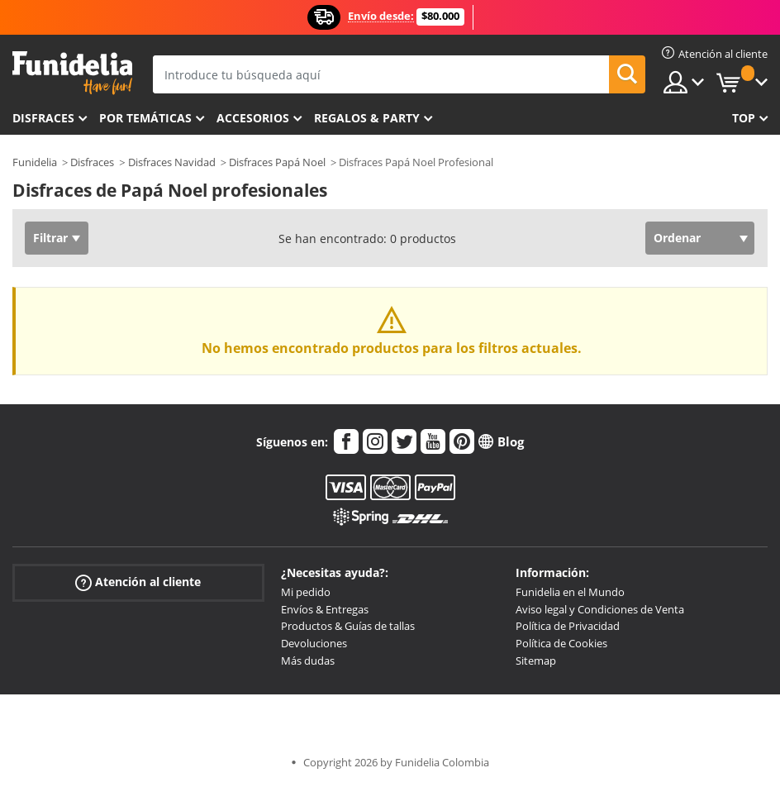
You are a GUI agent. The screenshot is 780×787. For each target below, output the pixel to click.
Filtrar (50, 238)
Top (743, 118)
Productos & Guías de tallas (348, 625)
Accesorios (252, 118)
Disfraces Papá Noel (277, 162)
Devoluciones (314, 643)
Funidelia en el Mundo (570, 591)
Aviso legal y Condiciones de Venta (600, 609)
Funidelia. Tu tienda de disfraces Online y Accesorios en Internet (72, 73)
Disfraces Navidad (172, 162)
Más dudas (308, 660)
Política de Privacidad (568, 625)
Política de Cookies (561, 643)
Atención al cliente (138, 582)
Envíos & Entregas (325, 609)
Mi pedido (306, 591)
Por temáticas (145, 118)
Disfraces (43, 118)
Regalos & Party (367, 118)
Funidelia (34, 162)
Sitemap (536, 660)
